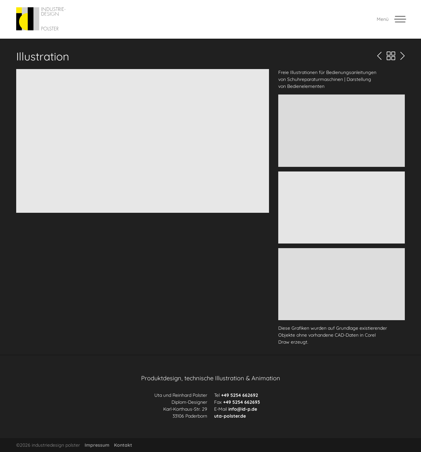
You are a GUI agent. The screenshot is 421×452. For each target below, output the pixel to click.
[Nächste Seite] (402, 56)
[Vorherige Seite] (379, 56)
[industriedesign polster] (40, 19)
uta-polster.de (230, 416)
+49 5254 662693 (241, 402)
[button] (142, 140)
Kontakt (123, 445)
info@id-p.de (242, 409)
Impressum (97, 445)
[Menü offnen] (392, 19)
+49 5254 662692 (239, 395)
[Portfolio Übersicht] (391, 56)
